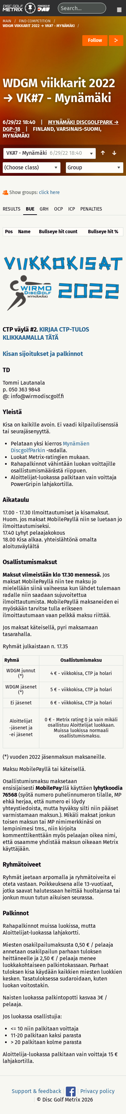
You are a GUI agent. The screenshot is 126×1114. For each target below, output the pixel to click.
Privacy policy (97, 1091)
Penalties (91, 209)
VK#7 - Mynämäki (63, 98)
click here (49, 192)
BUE (30, 209)
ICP (71, 209)
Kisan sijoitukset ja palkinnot (43, 354)
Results (11, 209)
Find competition (35, 21)
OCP (58, 209)
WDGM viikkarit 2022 (59, 83)
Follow (95, 40)
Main (7, 21)
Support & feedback (36, 1091)
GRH (44, 209)
